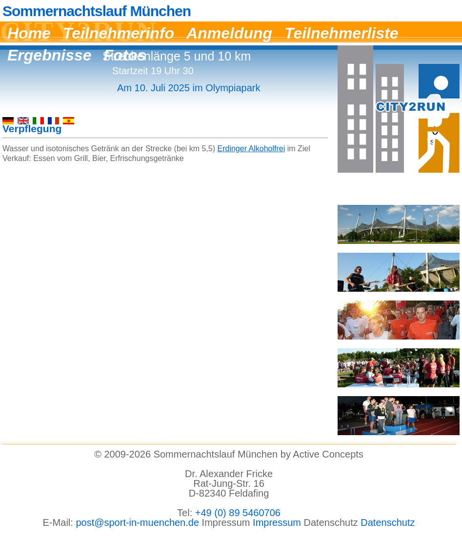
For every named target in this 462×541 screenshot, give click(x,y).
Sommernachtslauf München (96, 11)
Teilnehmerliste (341, 33)
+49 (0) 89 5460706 (238, 512)
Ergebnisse (49, 55)
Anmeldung (229, 33)
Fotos (125, 55)
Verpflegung (31, 128)
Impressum (277, 522)
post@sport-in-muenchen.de (137, 522)
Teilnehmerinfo (118, 33)
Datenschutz (388, 522)
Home (29, 33)
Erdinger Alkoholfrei (251, 148)
